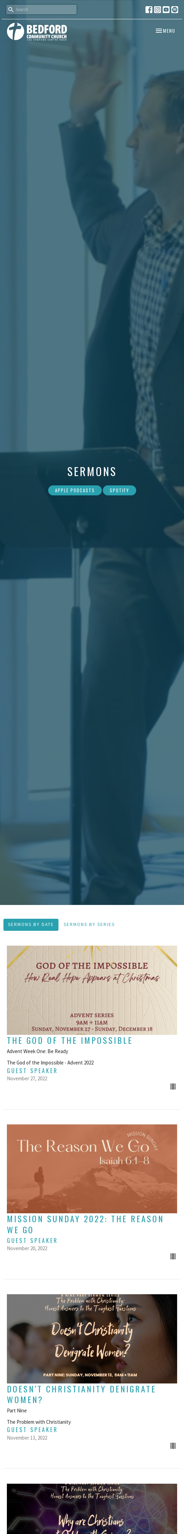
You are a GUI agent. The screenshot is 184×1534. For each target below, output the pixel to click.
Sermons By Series (89, 924)
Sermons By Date (31, 924)
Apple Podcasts (75, 490)
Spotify (119, 490)
